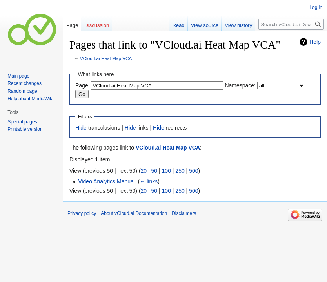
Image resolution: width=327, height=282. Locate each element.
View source (205, 25)
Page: (82, 85)
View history (238, 25)
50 (154, 171)
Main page (18, 76)
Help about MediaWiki (30, 98)
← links (149, 181)
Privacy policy (81, 213)
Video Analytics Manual (106, 181)
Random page (22, 91)
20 (144, 171)
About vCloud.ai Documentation (134, 213)
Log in (315, 7)
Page (72, 25)
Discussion (96, 25)
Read (179, 25)
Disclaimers (184, 213)
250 (179, 171)
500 (193, 171)
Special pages (22, 122)
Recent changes (24, 83)
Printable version (24, 129)
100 (166, 171)
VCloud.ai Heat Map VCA (106, 58)
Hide (81, 128)
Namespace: (240, 85)
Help (315, 42)
